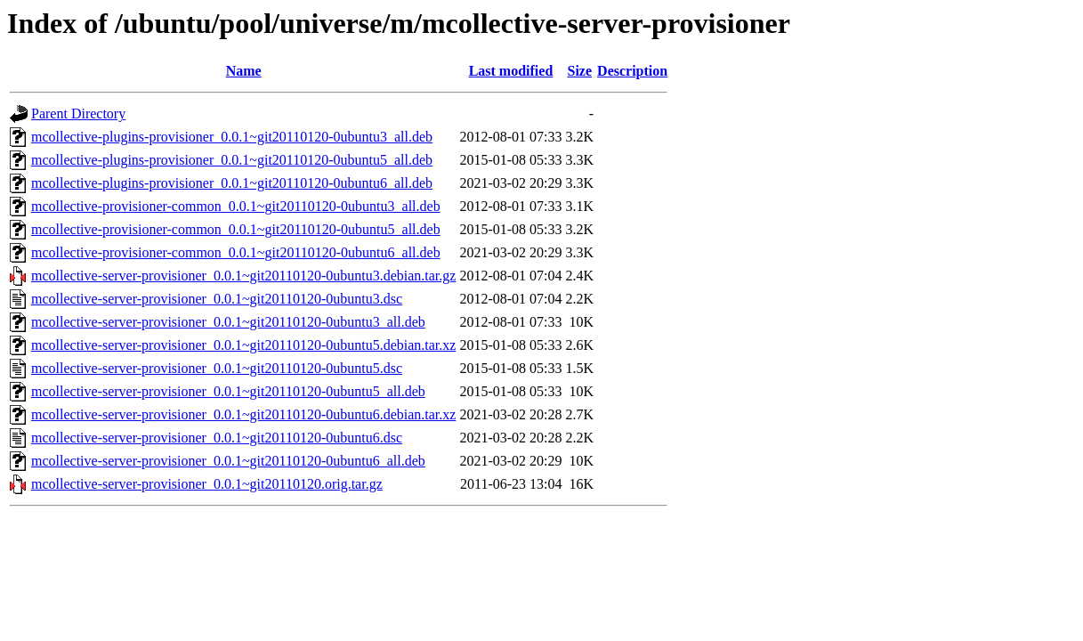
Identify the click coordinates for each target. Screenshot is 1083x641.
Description (632, 70)
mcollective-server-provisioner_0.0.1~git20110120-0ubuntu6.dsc (216, 437)
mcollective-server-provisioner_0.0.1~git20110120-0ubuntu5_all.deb (228, 391)
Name (244, 70)
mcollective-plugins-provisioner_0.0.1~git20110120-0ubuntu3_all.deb (231, 136)
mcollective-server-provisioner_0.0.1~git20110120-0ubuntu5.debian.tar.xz (243, 345)
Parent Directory (78, 113)
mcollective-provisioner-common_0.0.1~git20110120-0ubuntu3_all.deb (235, 206)
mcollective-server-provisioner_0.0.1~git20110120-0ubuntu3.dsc (216, 298)
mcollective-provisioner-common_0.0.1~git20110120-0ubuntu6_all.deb (235, 252)
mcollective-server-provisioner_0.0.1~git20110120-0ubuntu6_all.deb (228, 460)
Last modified (511, 70)
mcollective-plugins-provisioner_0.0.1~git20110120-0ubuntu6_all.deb (231, 183)
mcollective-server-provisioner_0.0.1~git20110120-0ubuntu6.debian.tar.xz (243, 414)
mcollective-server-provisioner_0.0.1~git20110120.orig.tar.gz (207, 483)
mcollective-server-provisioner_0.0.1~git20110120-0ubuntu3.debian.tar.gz (243, 275)
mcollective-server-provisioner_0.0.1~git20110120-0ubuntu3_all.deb (228, 321)
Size (580, 70)
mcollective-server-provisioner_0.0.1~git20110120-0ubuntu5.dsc (216, 368)
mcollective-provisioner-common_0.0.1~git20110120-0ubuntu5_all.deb (235, 229)
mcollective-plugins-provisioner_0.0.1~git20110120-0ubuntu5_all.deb (231, 159)
